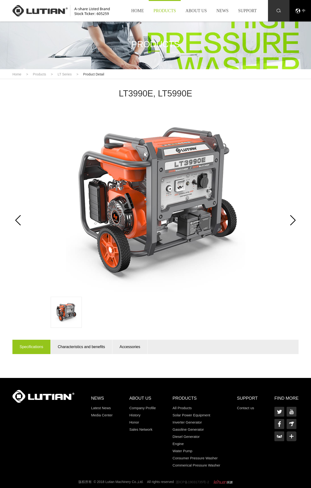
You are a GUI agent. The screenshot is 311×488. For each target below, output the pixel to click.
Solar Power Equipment (191, 415)
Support (247, 10)
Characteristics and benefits (81, 347)
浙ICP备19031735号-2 (192, 482)
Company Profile (142, 408)
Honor (134, 422)
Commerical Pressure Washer (196, 465)
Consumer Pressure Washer (195, 458)
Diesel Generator (186, 437)
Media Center (102, 415)
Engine (178, 444)
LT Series (65, 74)
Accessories (130, 347)
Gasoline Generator (188, 429)
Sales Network (141, 429)
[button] (293, 220)
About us (196, 10)
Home (137, 10)
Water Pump (182, 451)
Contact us (245, 408)
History (135, 415)
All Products (182, 408)
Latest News (101, 408)
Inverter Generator (187, 422)
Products (164, 10)
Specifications (31, 347)
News (222, 10)
